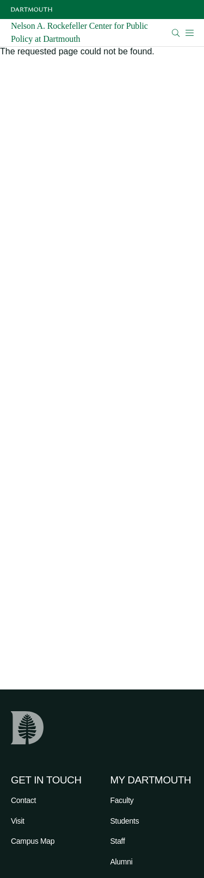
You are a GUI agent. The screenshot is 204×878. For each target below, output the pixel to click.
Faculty (122, 800)
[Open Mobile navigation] (189, 32)
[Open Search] (176, 33)
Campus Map (32, 841)
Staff (117, 841)
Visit (17, 821)
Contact (23, 800)
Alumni (121, 861)
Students (124, 821)
